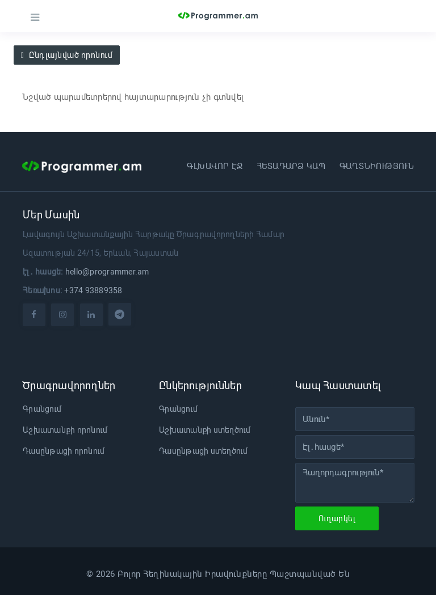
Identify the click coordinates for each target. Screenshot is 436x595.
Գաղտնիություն (376, 166)
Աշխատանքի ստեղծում (205, 429)
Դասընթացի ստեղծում (203, 450)
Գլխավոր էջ (215, 166)
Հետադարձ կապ (291, 166)
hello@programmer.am (107, 271)
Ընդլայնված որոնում (66, 55)
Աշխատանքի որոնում (65, 429)
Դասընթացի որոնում (63, 450)
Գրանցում (42, 408)
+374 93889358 (93, 290)
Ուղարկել (336, 518)
